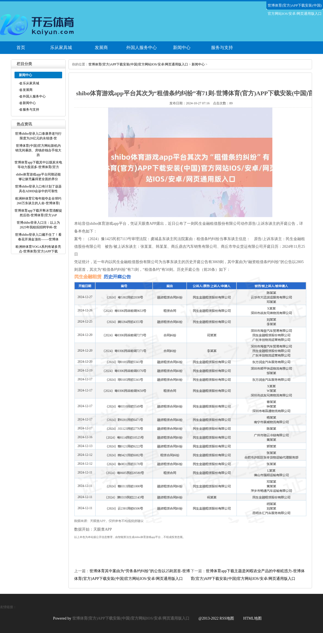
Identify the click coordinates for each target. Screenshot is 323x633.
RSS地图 (227, 618)
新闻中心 (182, 47)
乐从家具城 (61, 47)
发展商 (101, 47)
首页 (20, 47)
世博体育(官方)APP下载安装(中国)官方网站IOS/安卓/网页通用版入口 (138, 64)
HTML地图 (252, 618)
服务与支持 (222, 47)
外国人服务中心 (141, 47)
